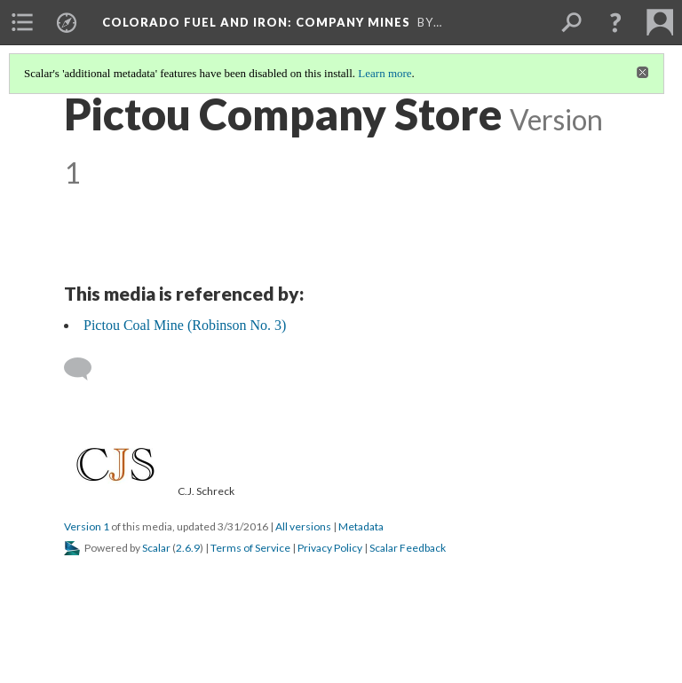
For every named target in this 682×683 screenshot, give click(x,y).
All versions (303, 526)
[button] (615, 22)
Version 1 (86, 526)
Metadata (361, 526)
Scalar (156, 547)
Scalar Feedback (407, 547)
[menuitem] (22, 22)
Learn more (384, 73)
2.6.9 (188, 547)
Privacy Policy (329, 547)
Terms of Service (250, 547)
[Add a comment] (85, 369)
